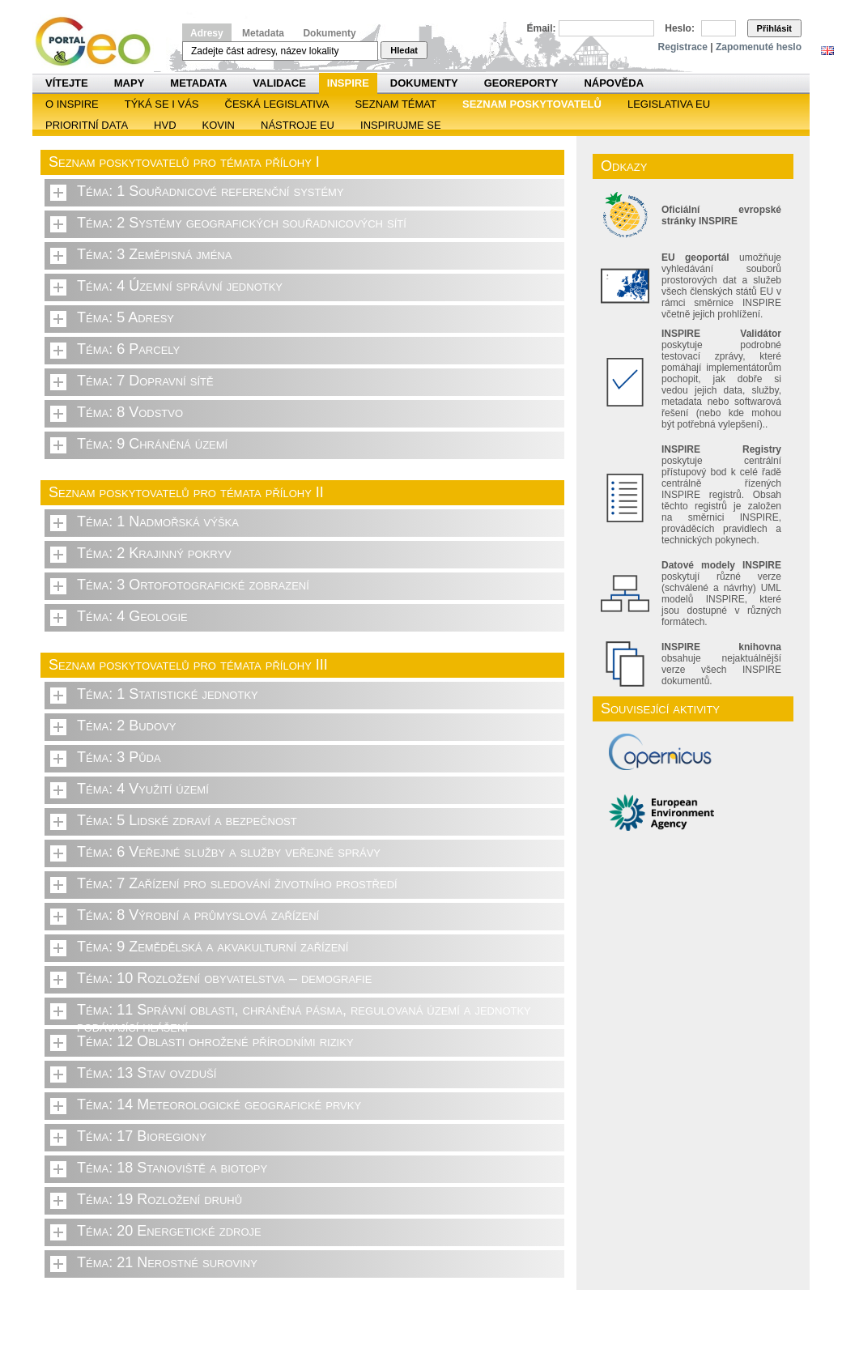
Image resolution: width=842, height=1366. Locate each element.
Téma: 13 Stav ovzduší (146, 1073)
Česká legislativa (277, 104)
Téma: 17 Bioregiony (141, 1136)
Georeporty (521, 83)
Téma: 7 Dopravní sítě (145, 380)
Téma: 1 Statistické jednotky (167, 694)
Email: (541, 28)
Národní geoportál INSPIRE (99, 41)
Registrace (683, 47)
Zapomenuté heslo (759, 47)
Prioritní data (86, 125)
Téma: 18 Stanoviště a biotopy (172, 1168)
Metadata (263, 33)
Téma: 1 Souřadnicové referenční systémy (210, 191)
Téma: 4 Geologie (132, 616)
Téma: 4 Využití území (143, 789)
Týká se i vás (162, 104)
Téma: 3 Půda (119, 757)
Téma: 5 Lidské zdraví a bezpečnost (187, 820)
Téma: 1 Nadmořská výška (158, 521)
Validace (279, 83)
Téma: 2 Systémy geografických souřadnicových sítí (241, 223)
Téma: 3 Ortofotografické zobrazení (193, 585)
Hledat (404, 50)
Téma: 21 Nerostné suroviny (167, 1262)
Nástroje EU (297, 125)
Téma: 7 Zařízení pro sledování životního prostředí (237, 883)
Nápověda (614, 83)
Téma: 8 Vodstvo (130, 412)
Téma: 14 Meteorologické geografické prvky (219, 1104)
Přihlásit (774, 28)
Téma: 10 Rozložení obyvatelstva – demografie (224, 978)
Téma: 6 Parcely (128, 349)
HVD (165, 125)
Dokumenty (329, 33)
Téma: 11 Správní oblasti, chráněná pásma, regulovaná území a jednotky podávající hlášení (304, 1013)
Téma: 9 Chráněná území (152, 444)
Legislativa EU (668, 104)
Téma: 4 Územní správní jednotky (180, 286)
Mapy (129, 83)
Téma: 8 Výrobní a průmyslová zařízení (198, 915)
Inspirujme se (400, 125)
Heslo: (680, 28)
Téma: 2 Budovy (126, 725)
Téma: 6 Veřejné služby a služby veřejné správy (229, 852)
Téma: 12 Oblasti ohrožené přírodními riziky (215, 1041)
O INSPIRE (72, 104)
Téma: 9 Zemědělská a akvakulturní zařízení (212, 946)
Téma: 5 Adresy (125, 317)
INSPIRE (348, 83)
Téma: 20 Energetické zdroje (169, 1231)
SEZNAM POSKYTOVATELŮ (532, 104)
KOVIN (218, 125)
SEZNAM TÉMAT (395, 104)
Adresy (206, 33)
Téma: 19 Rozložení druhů (159, 1199)
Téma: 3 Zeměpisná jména (154, 254)
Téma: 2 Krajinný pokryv (154, 553)
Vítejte (66, 83)
